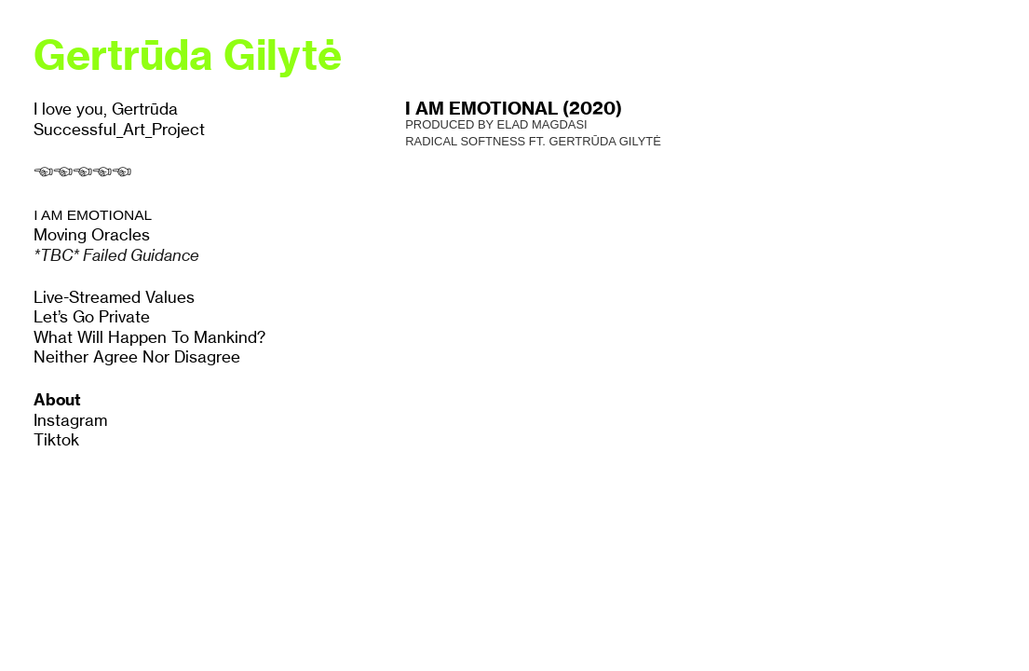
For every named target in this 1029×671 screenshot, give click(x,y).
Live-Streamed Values (114, 297)
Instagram (70, 420)
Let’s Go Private (92, 317)
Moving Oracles (92, 235)
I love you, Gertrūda (106, 109)
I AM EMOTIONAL (93, 215)
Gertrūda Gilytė (188, 55)
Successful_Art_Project (119, 129)
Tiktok (56, 440)
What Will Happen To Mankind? (149, 337)
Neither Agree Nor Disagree (137, 357)
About (57, 399)
